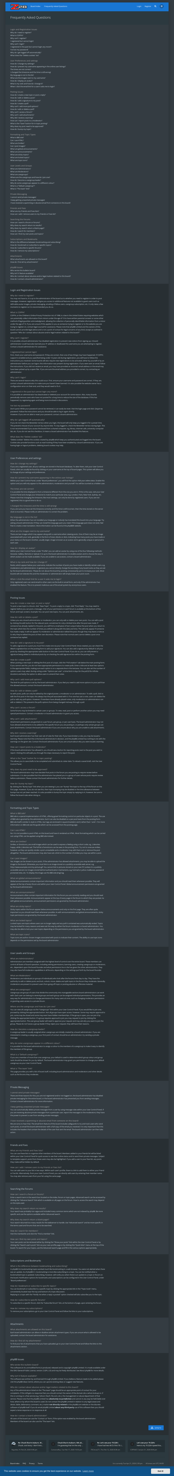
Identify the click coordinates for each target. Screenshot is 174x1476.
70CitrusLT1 (95, 1450)
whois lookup (93, 1393)
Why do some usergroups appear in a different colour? (32, 183)
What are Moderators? (19, 171)
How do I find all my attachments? (24, 262)
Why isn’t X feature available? (22, 273)
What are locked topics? (19, 157)
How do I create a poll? (19, 103)
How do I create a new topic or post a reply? (28, 95)
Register (148, 6)
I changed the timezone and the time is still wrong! (30, 72)
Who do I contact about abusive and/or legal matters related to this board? (40, 276)
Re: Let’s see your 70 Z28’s (107, 1442)
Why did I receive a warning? (21, 118)
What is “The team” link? (20, 188)
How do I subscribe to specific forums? (25, 248)
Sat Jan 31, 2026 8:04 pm (147, 1450)
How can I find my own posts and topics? (27, 234)
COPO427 (134, 1450)
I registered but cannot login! (22, 41)
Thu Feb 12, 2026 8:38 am (110, 1450)
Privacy (32, 1463)
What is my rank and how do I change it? (26, 83)
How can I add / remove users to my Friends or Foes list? (33, 214)
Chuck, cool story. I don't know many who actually (31, 1445)
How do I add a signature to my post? (25, 100)
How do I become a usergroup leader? (25, 180)
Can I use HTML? (17, 140)
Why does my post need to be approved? (27, 126)
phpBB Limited (78, 1367)
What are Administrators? (20, 168)
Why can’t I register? (18, 38)
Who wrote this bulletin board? (22, 270)
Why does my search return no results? (26, 225)
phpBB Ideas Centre (25, 1382)
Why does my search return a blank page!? (27, 228)
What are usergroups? (19, 174)
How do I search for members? (22, 231)
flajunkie (15, 1450)
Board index (14, 1463)
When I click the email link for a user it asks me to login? (32, 86)
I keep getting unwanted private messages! (27, 200)
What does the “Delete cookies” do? (24, 55)
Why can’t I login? (17, 44)
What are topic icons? (19, 160)
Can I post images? (17, 146)
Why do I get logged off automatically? (25, 52)
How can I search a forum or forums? (25, 222)
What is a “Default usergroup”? (22, 186)
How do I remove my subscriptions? (24, 250)
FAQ (24, 1463)
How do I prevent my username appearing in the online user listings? (38, 66)
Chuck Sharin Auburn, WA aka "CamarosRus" (70, 1442)
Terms (40, 1463)
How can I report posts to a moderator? (26, 120)
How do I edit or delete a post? (22, 98)
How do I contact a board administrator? (26, 279)
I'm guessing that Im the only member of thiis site (70, 1445)
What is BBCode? (17, 137)
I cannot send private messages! (23, 197)
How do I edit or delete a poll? (22, 109)
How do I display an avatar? (21, 81)
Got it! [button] (160, 1471)
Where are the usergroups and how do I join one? (30, 177)
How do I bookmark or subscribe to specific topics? (31, 245)
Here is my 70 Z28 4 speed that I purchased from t (149, 1445)
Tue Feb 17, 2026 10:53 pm (72, 1450)
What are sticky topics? (19, 154)
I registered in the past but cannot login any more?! (31, 47)
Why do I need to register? (21, 32)
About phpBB (85, 1370)
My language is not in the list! (22, 75)
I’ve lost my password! (19, 49)
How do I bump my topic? (20, 129)
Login (139, 6)
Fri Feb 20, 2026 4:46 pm (28, 1450)
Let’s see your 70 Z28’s (146, 1442)
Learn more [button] (88, 1471)
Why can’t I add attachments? (22, 115)
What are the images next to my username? (28, 78)
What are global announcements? (24, 149)
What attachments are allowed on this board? (28, 259)
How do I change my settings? (22, 63)
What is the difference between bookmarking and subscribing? (35, 242)
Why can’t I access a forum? (21, 112)
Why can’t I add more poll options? (24, 106)
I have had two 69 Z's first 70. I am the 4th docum (110, 1445)
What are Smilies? (17, 143)
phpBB (70, 525)
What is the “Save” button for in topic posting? (29, 123)
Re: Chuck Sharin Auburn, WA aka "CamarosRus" (31, 1442)
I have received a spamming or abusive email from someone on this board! (40, 203)
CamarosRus (56, 1450)
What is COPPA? (16, 35)
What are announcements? (21, 151)
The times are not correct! (20, 69)
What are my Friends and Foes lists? (24, 211)
